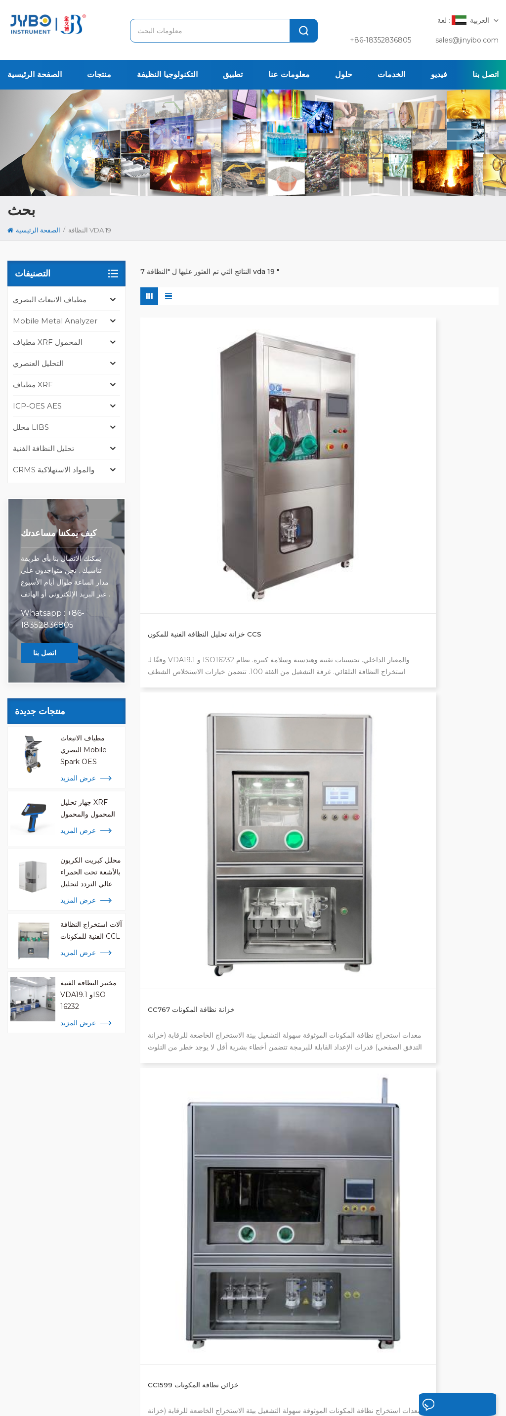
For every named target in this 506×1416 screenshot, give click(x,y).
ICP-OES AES (37, 406)
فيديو (439, 74)
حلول (343, 74)
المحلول (284, 1364)
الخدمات (391, 74)
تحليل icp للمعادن (230, 1260)
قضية (320, 1364)
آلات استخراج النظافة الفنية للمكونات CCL (91, 930)
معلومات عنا (289, 74)
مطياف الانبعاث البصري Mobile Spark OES (83, 749)
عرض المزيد (78, 778)
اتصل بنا (485, 74)
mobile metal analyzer (55, 320)
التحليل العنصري (38, 363)
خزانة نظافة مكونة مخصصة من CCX (314, 656)
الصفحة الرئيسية (34, 74)
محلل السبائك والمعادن (237, 1203)
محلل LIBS (31, 427)
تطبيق (233, 74)
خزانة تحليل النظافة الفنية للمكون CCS (196, 459)
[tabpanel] (93, 1208)
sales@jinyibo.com (467, 40)
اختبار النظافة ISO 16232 (241, 1140)
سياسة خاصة (168, 1395)
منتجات (99, 74)
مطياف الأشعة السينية (236, 1187)
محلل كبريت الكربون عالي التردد (251, 1171)
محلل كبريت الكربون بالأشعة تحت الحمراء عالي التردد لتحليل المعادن (90, 873)
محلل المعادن (224, 1155)
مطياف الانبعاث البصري (49, 299)
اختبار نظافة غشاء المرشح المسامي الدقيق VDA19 (427, 656)
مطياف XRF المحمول (48, 342)
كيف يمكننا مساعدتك (59, 533)
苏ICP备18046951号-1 (298, 1395)
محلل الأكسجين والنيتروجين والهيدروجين (244, 1224)
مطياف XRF (33, 384)
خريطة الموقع (105, 1395)
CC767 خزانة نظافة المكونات (312, 454)
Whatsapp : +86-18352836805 (52, 619)
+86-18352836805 (380, 40)
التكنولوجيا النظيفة (167, 74)
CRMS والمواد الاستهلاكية (53, 469)
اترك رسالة (432, 1405)
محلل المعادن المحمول (237, 1276)
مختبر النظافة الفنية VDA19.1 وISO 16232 (88, 994)
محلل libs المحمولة (234, 1244)
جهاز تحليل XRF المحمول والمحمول (87, 808)
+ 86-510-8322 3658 (54, 1237)
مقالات (433, 1364)
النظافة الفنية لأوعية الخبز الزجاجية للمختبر (198, 853)
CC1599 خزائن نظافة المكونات (435, 454)
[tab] (36, 1130)
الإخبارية (356, 1364)
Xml (137, 1395)
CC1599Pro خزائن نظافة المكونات (186, 656)
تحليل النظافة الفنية (43, 448)
